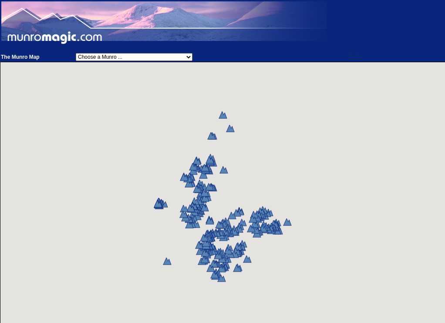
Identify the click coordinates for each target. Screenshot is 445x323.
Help (355, 57)
